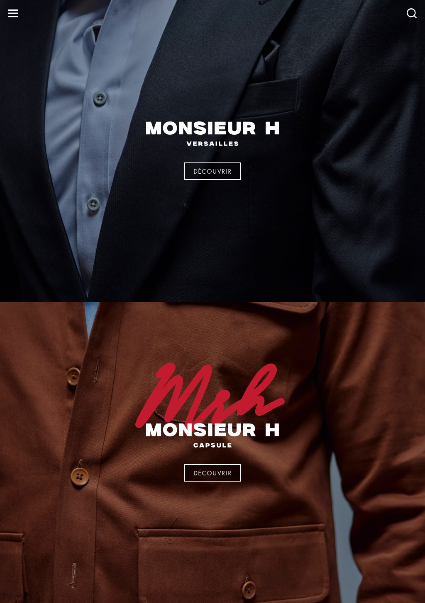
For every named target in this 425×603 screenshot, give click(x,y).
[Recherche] (411, 13)
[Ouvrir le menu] (13, 13)
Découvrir (212, 171)
